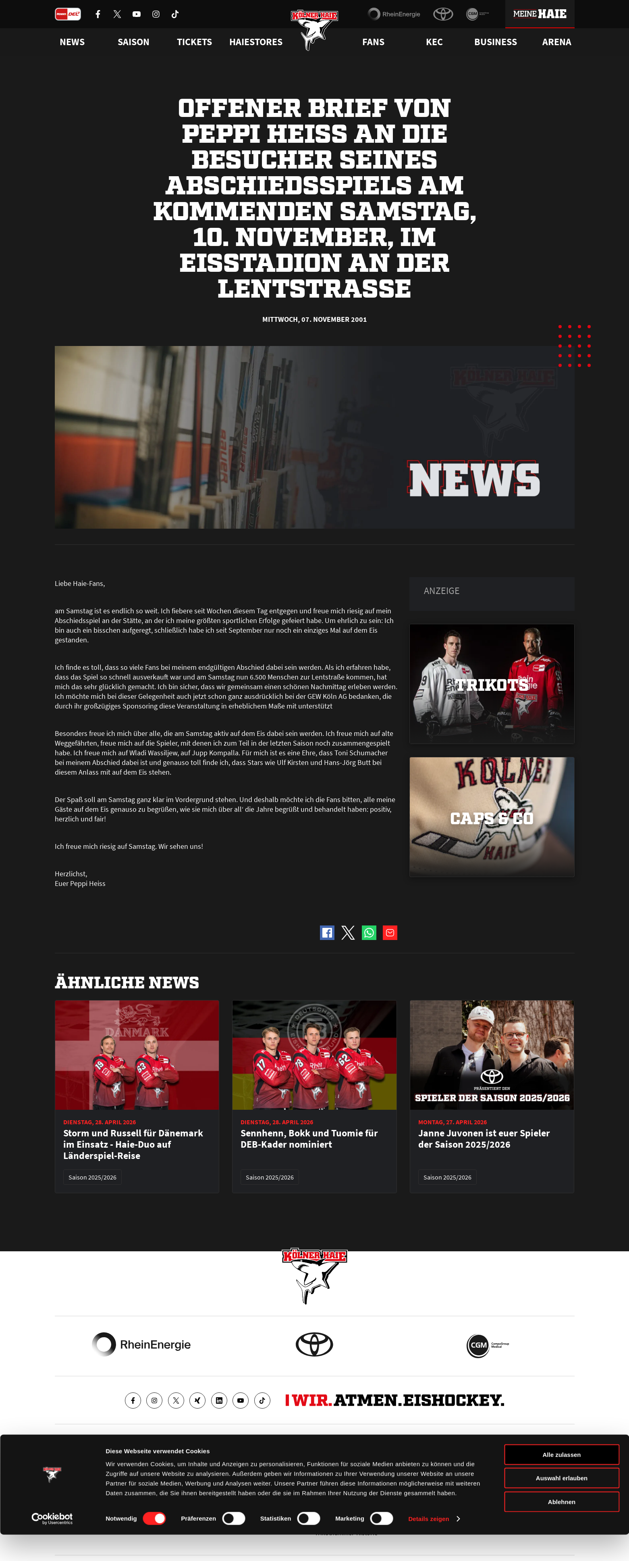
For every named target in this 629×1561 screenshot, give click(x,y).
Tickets (194, 42)
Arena (556, 42)
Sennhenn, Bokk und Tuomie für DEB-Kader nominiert (309, 1139)
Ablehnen (561, 1527)
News (62, 1459)
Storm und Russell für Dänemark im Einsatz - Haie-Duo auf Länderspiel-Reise (133, 1144)
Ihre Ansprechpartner (473, 1459)
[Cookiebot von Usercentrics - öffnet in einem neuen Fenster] (52, 1545)
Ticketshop (200, 1459)
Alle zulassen (561, 1480)
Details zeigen (428, 1545)
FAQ (320, 1459)
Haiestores (255, 42)
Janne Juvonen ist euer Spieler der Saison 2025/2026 (484, 1139)
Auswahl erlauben (561, 1504)
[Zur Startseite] (314, 33)
